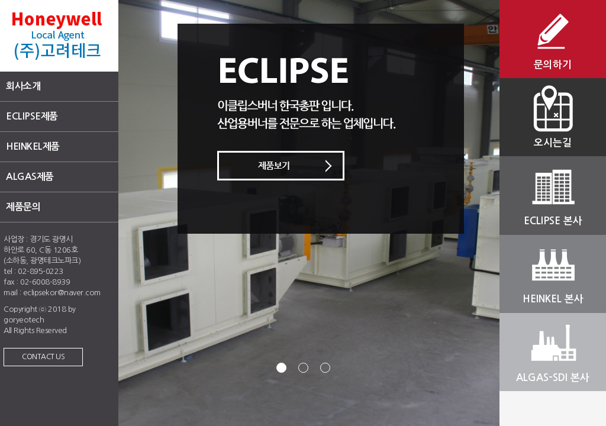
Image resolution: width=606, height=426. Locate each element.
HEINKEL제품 (33, 146)
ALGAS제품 (30, 176)
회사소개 (23, 86)
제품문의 (23, 206)
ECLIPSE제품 (32, 116)
